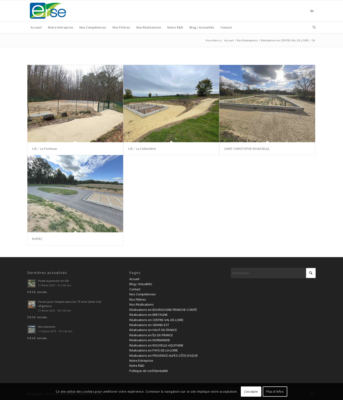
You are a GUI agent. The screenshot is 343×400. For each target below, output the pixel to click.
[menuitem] (36, 27)
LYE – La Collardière (142, 148)
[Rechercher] (312, 27)
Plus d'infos (274, 392)
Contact (134, 289)
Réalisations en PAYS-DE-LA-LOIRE (153, 350)
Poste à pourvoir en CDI (53, 281)
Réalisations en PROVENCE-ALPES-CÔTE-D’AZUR (163, 355)
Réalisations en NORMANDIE (149, 340)
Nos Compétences (142, 294)
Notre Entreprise (141, 360)
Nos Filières (137, 299)
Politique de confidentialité (148, 371)
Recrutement (46, 326)
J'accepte (251, 392)
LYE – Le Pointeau (44, 148)
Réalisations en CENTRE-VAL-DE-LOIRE (156, 320)
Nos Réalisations (141, 304)
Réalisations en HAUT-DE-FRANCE (153, 330)
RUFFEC (37, 239)
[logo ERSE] (47, 10)
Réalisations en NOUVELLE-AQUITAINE (156, 345)
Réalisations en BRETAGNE (148, 314)
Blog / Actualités (140, 284)
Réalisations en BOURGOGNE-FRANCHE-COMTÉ (163, 309)
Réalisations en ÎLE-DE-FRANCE (151, 335)
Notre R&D (136, 365)
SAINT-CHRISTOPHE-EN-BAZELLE (246, 148)
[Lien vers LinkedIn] (312, 10)
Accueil (134, 279)
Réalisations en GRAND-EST (149, 325)
